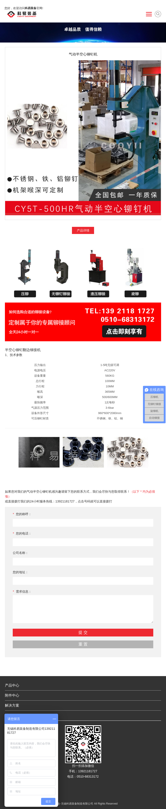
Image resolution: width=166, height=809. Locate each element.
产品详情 (83, 230)
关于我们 (12, 715)
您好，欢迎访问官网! (23, 8)
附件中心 (12, 695)
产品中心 (12, 685)
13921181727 (65, 501)
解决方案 (12, 705)
